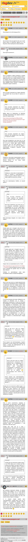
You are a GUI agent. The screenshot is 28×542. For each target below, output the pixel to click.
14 (23, 22)
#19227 (2, 71)
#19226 (2, 57)
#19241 (2, 321)
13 (21, 22)
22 (6, 25)
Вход (12, 8)
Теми (14, 12)
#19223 (2, 28)
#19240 (2, 295)
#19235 (2, 187)
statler (15, 531)
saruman (10, 28)
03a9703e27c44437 (4, 539)
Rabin (15, 526)
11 (16, 22)
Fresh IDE (10, 541)
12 (18, 22)
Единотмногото (12, 486)
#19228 (2, 88)
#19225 (2, 48)
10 (14, 22)
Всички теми (7, 12)
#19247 (1, 486)
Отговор (7, 19)
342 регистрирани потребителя (12, 530)
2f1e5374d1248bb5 (12, 538)
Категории (19, 12)
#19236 (2, 224)
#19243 (2, 399)
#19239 (2, 278)
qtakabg (10, 57)
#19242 (2, 351)
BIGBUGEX (12, 526)
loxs (10, 37)
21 (3, 25)
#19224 (2, 37)
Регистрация (18, 8)
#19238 (2, 242)
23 (8, 25)
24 (11, 25)
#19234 (2, 166)
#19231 (2, 127)
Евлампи (10, 153)
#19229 (2, 100)
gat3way (10, 71)
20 (1, 25)
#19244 (2, 456)
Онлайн (2, 526)
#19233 (2, 153)
